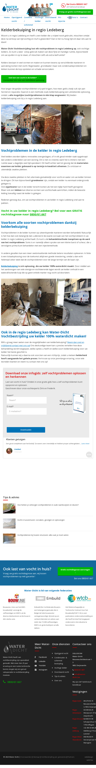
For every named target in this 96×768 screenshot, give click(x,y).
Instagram (41, 673)
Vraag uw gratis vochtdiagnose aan (73, 12)
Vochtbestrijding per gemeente (54, 760)
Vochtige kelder (40, 20)
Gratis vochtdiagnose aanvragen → (75, 574)
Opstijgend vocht (17, 20)
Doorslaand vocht (51, 20)
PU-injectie (62, 20)
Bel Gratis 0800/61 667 (73, 4)
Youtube (40, 669)
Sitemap (36, 760)
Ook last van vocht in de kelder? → (25, 80)
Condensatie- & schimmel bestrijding (60, 664)
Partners (71, 760)
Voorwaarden (26, 760)
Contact (84, 18)
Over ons (58, 684)
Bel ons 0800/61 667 (83, 581)
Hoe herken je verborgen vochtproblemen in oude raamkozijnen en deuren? (48, 507)
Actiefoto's (73, 18)
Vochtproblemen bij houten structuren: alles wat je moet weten (42, 537)
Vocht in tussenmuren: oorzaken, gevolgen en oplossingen (41, 522)
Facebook (41, 660)
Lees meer (86, 446)
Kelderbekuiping (9, 268)
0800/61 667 (14, 685)
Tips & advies (59, 679)
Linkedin (40, 664)
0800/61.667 (38, 216)
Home (7, 18)
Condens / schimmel (28, 20)
